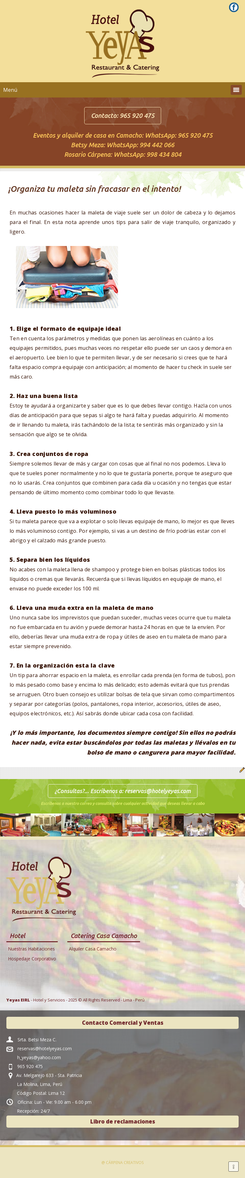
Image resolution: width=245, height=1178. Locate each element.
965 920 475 (137, 115)
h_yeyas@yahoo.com (39, 1057)
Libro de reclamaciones (122, 1121)
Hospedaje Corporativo (32, 959)
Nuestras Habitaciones (31, 949)
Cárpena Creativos (125, 1162)
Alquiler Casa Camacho (92, 949)
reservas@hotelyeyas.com (158, 791)
